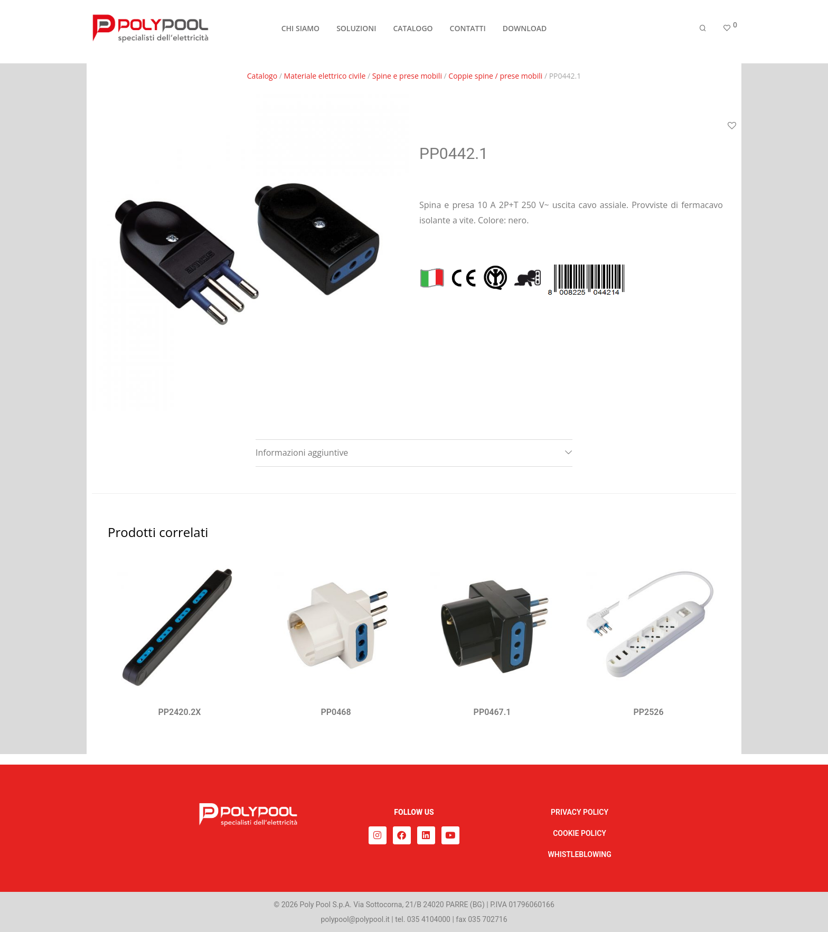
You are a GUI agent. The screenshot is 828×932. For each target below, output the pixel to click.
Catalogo (262, 76)
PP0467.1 (492, 712)
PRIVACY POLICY (579, 812)
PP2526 (648, 712)
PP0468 (336, 712)
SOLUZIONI (356, 32)
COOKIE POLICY (579, 833)
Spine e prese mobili (407, 76)
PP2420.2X (179, 712)
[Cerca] (703, 33)
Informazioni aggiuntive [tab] (302, 452)
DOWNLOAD (525, 32)
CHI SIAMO (300, 32)
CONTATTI (468, 32)
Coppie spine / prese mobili (495, 76)
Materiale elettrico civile (325, 76)
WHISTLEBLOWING (579, 854)
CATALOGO (412, 32)
